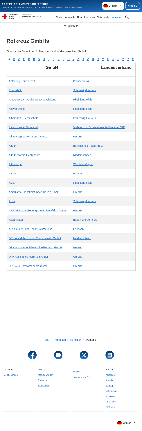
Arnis (12, 201)
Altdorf (13, 145)
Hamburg (78, 173)
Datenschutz (112, 391)
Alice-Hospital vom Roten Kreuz (28, 136)
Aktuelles (76, 372)
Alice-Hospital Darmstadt (23, 127)
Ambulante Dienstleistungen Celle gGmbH (34, 192)
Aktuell (59, 17)
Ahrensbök (15, 90)
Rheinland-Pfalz (82, 99)
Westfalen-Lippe (83, 164)
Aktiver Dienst (17, 108)
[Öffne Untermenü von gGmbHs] (71, 26)
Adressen (117, 17)
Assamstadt (16, 219)
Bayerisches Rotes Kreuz (88, 145)
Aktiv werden (103, 17)
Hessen (77, 247)
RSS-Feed (111, 402)
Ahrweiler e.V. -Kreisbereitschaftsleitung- (33, 99)
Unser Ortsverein (86, 17)
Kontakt (109, 380)
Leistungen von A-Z (81, 377)
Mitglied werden (45, 375)
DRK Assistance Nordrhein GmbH (29, 256)
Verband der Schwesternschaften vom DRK (99, 127)
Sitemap (110, 386)
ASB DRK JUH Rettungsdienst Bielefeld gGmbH (37, 210)
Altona (13, 173)
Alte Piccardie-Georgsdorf (24, 155)
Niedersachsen (82, 155)
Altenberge (15, 164)
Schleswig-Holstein (84, 90)
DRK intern (111, 407)
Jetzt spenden (11, 375)
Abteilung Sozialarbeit (22, 81)
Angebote (70, 17)
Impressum (111, 396)
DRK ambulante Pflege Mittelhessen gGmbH (35, 247)
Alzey (12, 182)
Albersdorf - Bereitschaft (23, 118)
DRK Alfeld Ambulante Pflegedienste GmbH (35, 238)
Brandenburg (81, 81)
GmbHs (77, 136)
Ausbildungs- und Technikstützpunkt (30, 228)
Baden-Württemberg (85, 219)
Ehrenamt (42, 380)
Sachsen (78, 228)
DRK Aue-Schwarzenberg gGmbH (29, 265)
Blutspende (43, 386)
